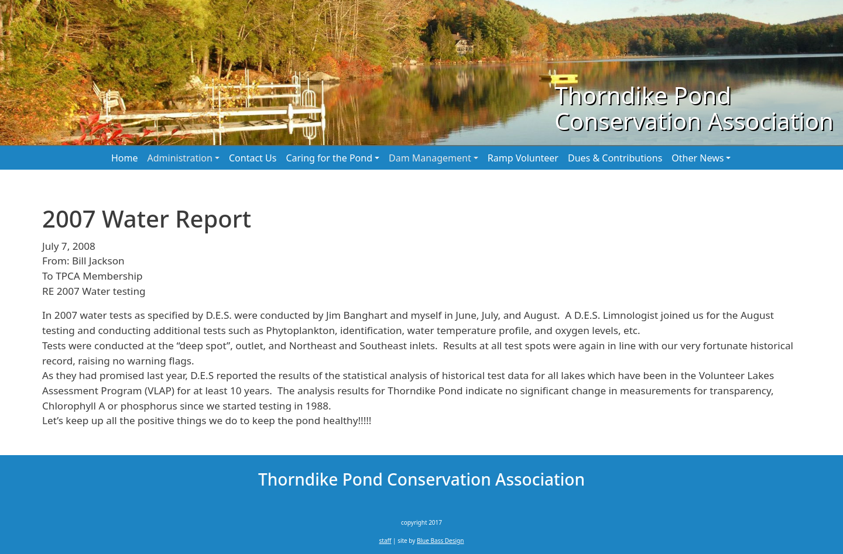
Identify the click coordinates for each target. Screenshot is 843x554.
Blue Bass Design (440, 540)
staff (385, 540)
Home (124, 158)
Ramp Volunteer (523, 158)
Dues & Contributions (615, 158)
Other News (697, 158)
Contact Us (252, 158)
